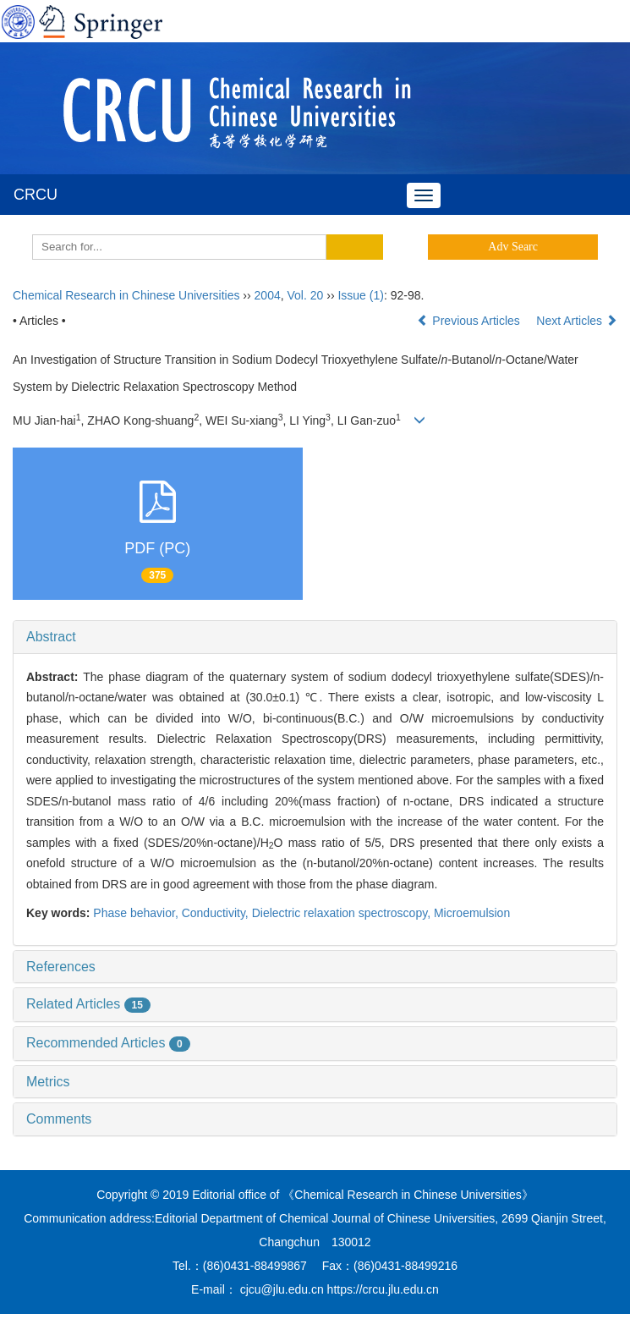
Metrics (48, 1081)
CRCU (36, 194)
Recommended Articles (108, 1043)
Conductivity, (217, 913)
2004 (268, 295)
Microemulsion (472, 913)
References (61, 966)
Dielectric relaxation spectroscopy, (343, 913)
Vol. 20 (306, 295)
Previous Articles (470, 320)
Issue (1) (360, 295)
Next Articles (576, 320)
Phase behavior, (137, 913)
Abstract (51, 636)
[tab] (315, 637)
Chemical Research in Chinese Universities (126, 295)
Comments (58, 1119)
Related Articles (88, 1004)
